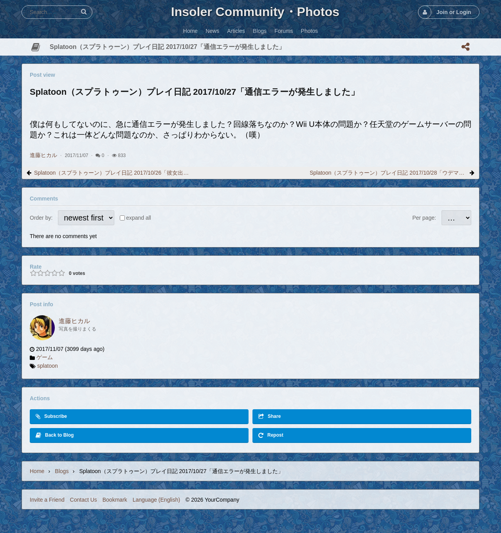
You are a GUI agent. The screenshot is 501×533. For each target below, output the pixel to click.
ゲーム (44, 357)
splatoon (47, 366)
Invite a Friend (47, 500)
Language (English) (156, 500)
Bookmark (115, 500)
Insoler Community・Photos (255, 12)
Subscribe (51, 416)
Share (269, 416)
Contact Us (83, 500)
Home (37, 471)
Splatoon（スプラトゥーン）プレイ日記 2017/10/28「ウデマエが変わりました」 (388, 173)
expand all (138, 218)
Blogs (61, 471)
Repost (270, 435)
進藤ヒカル (43, 155)
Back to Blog (55, 435)
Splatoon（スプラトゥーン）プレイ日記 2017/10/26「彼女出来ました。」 (112, 173)
